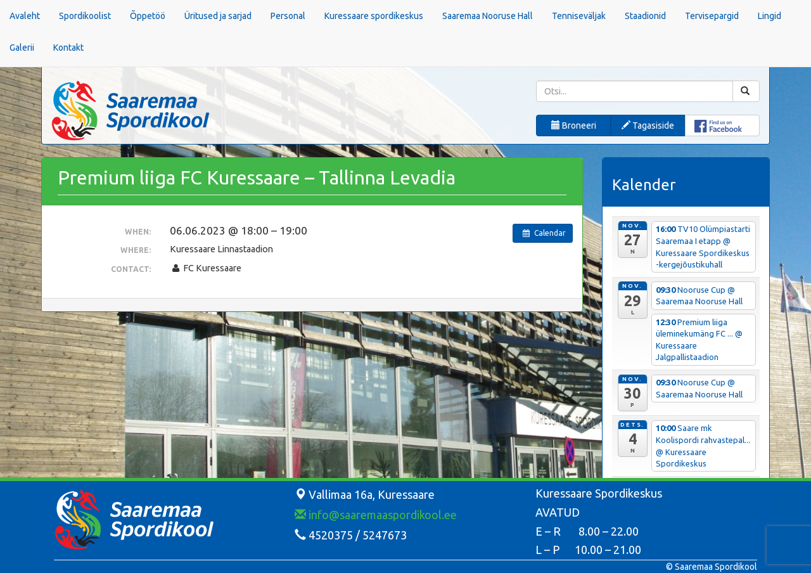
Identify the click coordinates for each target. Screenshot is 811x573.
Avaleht (25, 16)
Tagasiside (648, 125)
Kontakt (68, 47)
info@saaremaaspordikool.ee (376, 514)
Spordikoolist (85, 16)
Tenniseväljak (579, 16)
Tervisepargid (712, 16)
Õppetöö (147, 16)
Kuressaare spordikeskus (373, 16)
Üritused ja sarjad (218, 16)
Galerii (22, 47)
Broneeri (573, 125)
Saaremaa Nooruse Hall (487, 16)
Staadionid (645, 16)
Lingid (769, 16)
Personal (288, 16)
